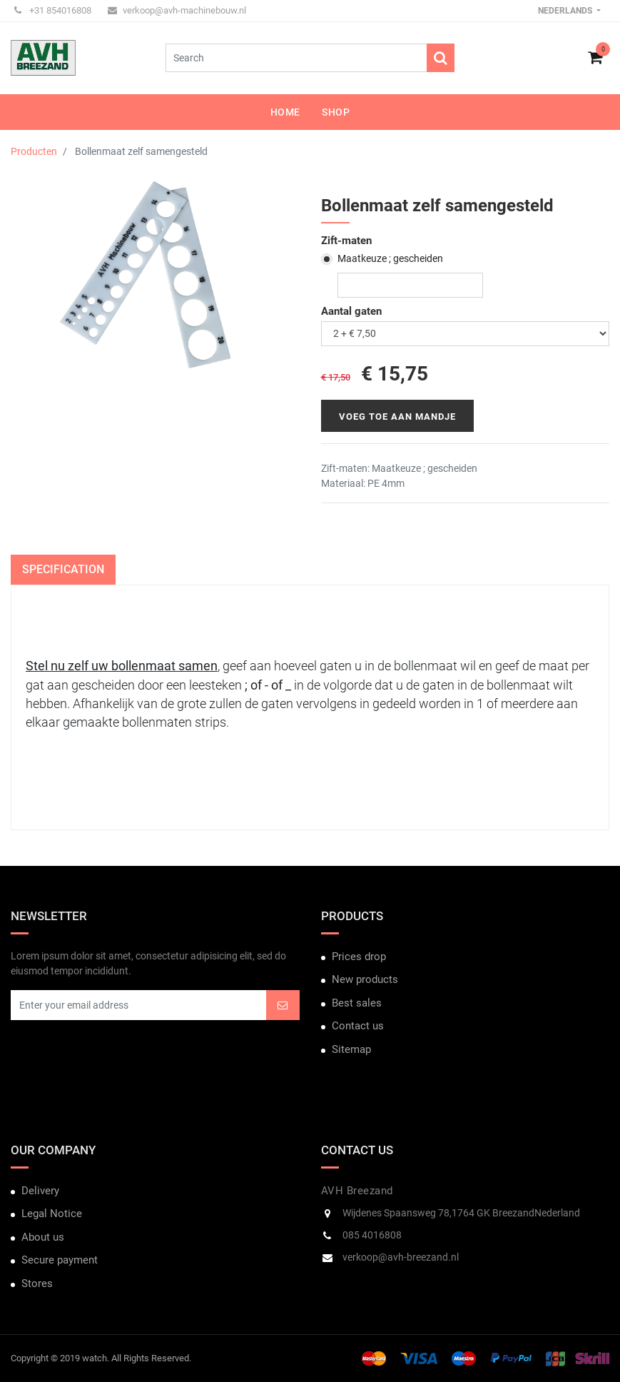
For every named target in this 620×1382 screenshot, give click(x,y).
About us (42, 1237)
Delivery (40, 1190)
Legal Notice (51, 1213)
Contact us (358, 1025)
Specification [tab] (63, 569)
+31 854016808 (52, 10)
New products (365, 979)
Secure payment (59, 1260)
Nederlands (566, 11)
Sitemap (351, 1049)
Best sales (357, 1003)
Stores (37, 1283)
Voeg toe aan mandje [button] (397, 416)
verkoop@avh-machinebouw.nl (177, 10)
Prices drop (359, 956)
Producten (34, 151)
